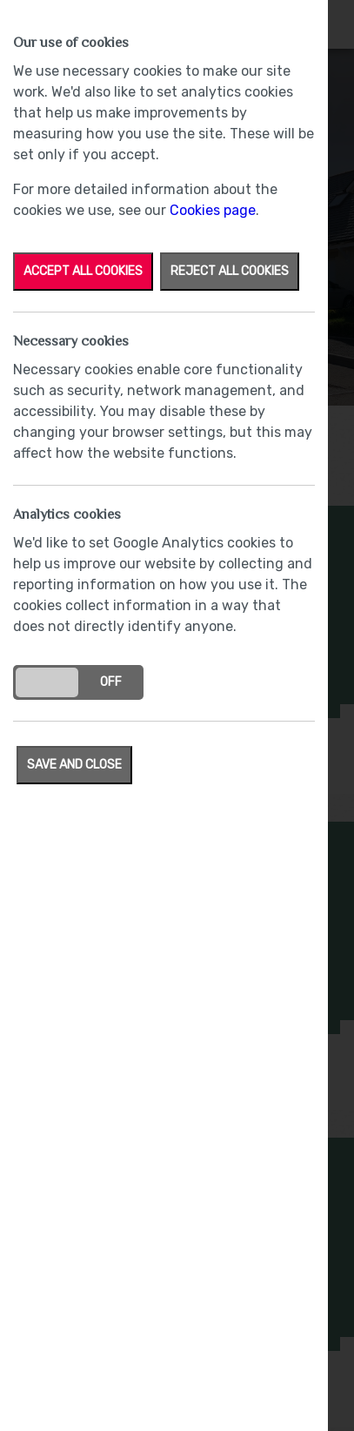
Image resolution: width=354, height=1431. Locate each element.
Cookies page (213, 210)
